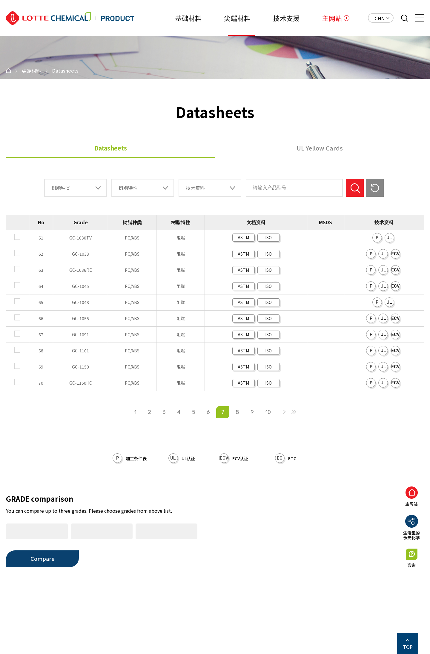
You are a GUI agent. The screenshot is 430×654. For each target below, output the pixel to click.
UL (389, 237)
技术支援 (277, 18)
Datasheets (110, 148)
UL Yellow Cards (320, 148)
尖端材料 (219, 18)
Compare (42, 558)
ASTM (243, 237)
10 (268, 412)
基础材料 (161, 18)
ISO (268, 237)
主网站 (332, 18)
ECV (395, 254)
